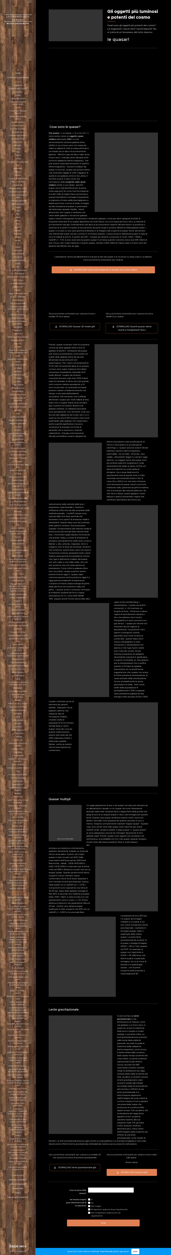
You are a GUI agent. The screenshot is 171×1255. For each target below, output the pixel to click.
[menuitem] (18, 73)
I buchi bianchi (143, 28)
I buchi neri (128, 28)
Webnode (22, 1251)
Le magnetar (114, 28)
